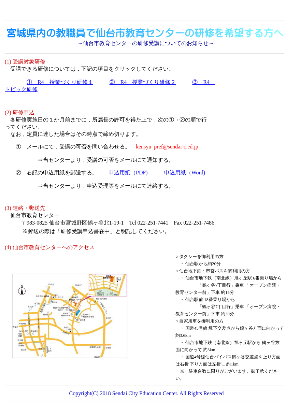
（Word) (184, 172)
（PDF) (128, 172)
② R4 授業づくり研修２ (143, 82)
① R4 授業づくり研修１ (60, 82)
